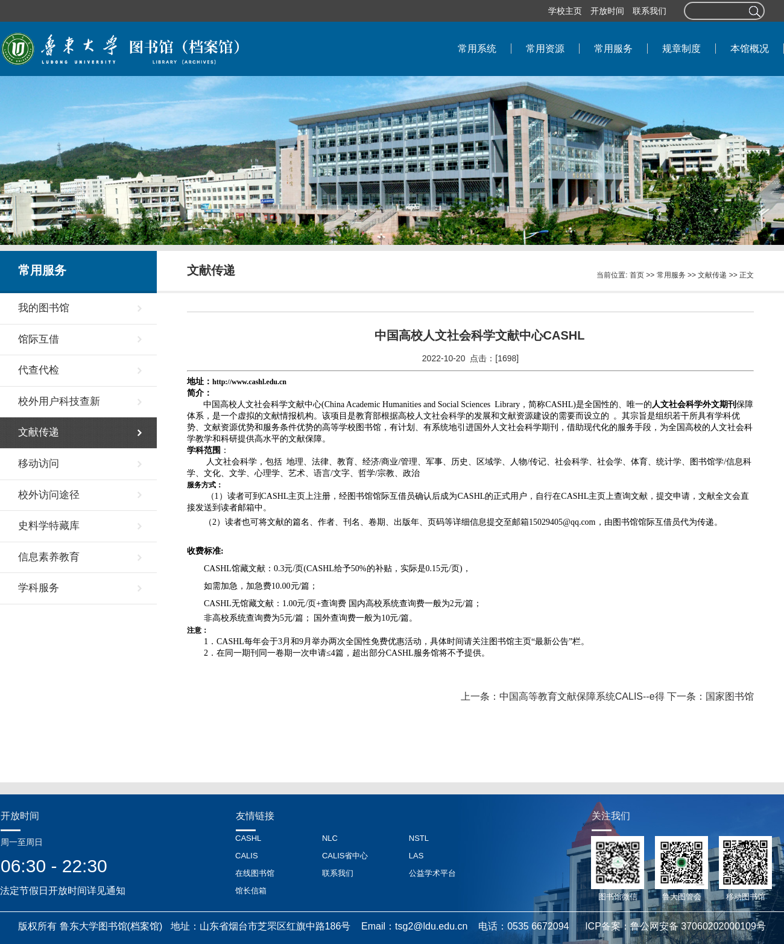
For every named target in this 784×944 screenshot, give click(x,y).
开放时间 (607, 11)
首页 (637, 275)
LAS (416, 855)
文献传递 (712, 275)
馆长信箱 (251, 890)
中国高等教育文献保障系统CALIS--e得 (582, 696)
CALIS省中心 (345, 855)
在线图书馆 (254, 873)
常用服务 (671, 275)
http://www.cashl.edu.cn (249, 382)
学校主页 (565, 11)
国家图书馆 (730, 696)
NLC (330, 838)
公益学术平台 (432, 873)
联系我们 (649, 11)
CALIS (246, 855)
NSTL (419, 838)
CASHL (248, 838)
